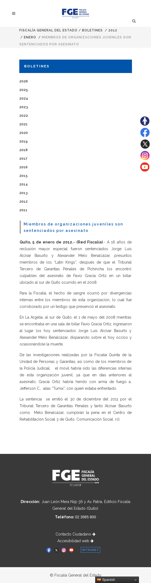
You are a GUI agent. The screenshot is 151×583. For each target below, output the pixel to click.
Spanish (106, 580)
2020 (23, 133)
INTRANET (90, 549)
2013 (23, 193)
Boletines (92, 30)
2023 (23, 107)
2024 (23, 98)
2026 (23, 81)
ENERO (30, 37)
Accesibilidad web (75, 541)
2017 (23, 158)
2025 (23, 90)
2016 (23, 167)
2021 (23, 124)
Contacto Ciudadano (75, 534)
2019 (23, 141)
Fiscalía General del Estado (48, 30)
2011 (23, 210)
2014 (23, 184)
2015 (23, 176)
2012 (112, 30)
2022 (23, 116)
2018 (23, 150)
